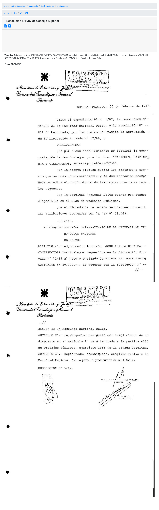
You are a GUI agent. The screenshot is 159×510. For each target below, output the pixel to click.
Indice (14, 13)
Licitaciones (62, 6)
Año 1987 (24, 13)
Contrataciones (47, 6)
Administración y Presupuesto (24, 6)
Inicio (6, 6)
